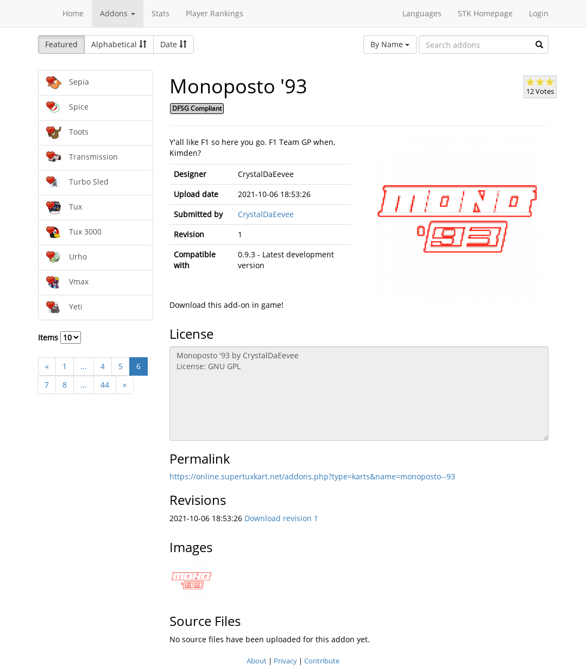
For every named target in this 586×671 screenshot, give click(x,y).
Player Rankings (214, 13)
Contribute (321, 661)
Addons (117, 13)
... (83, 366)
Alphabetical (119, 44)
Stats (160, 13)
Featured (61, 44)
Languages (422, 13)
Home (73, 13)
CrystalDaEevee (266, 214)
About (257, 661)
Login (539, 13)
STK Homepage (485, 13)
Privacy (285, 661)
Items (59, 337)
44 (104, 384)
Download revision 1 (281, 518)
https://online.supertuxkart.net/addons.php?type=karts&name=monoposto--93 (312, 476)
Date (173, 44)
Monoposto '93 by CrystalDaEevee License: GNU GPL (359, 393)
